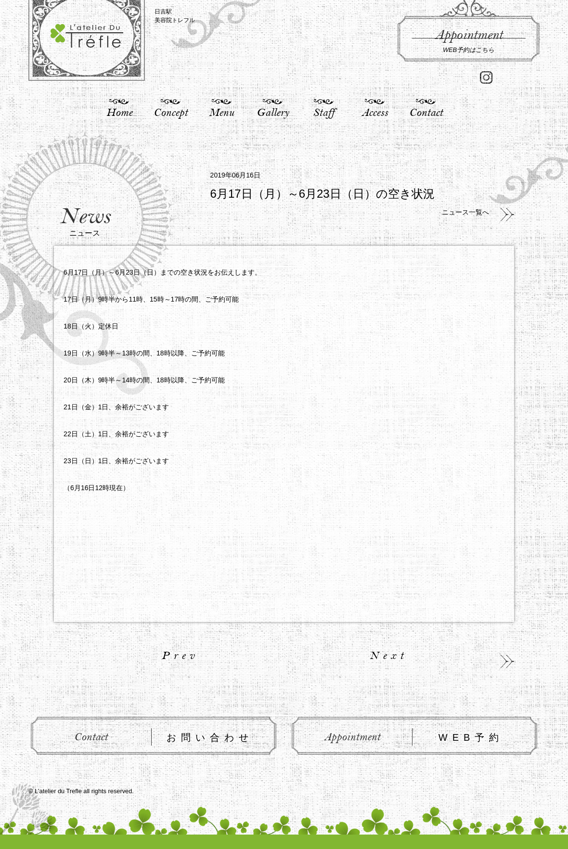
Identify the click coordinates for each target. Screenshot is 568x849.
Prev (180, 655)
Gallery (273, 112)
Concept (171, 112)
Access (374, 112)
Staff (324, 112)
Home (119, 112)
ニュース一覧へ (465, 212)
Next (388, 655)
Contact (426, 112)
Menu (221, 112)
